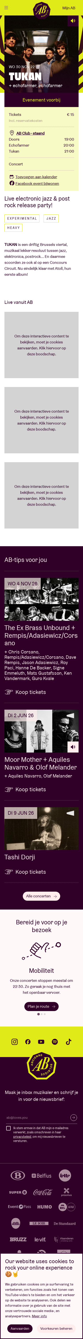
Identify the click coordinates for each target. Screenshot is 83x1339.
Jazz (51, 218)
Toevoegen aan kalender (33, 176)
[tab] (38, 1014)
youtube (41, 1042)
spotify (55, 1042)
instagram (15, 1042)
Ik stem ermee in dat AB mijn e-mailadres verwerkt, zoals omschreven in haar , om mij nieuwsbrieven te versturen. (40, 1134)
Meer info (39, 1316)
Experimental (22, 218)
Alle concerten (41, 895)
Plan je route (41, 1006)
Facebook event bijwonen (34, 183)
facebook (28, 1041)
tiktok (69, 1042)
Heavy (13, 228)
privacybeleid (22, 1137)
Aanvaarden (20, 1328)
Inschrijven (73, 1117)
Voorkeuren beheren (56, 1328)
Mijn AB (68, 7)
